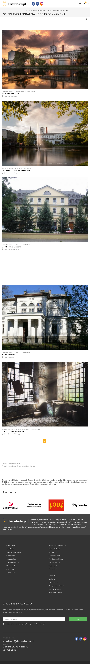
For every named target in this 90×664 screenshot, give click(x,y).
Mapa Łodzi (10, 545)
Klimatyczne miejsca (22, 429)
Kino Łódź (10, 549)
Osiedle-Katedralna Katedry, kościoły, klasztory (19, 466)
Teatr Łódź (53, 569)
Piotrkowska (31, 91)
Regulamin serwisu (55, 593)
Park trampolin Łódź (13, 552)
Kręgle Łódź (10, 573)
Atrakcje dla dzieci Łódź (57, 545)
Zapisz (78, 619)
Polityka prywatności (56, 586)
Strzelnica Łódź (54, 562)
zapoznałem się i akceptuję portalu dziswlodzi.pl (24, 624)
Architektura (20, 91)
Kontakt (52, 576)
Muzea (4, 168)
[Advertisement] (44, 23)
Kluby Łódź (53, 552)
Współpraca (53, 582)
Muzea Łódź (53, 566)
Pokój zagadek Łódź (56, 559)
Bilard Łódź (10, 569)
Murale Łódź (10, 566)
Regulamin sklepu (55, 589)
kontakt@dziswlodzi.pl (18, 641)
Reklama (52, 579)
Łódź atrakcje (11, 559)
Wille (17, 245)
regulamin (26, 624)
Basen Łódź (10, 556)
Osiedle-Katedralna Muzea (11, 464)
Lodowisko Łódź (54, 556)
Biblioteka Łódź (54, 549)
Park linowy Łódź (12, 562)
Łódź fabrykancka (7, 91)
